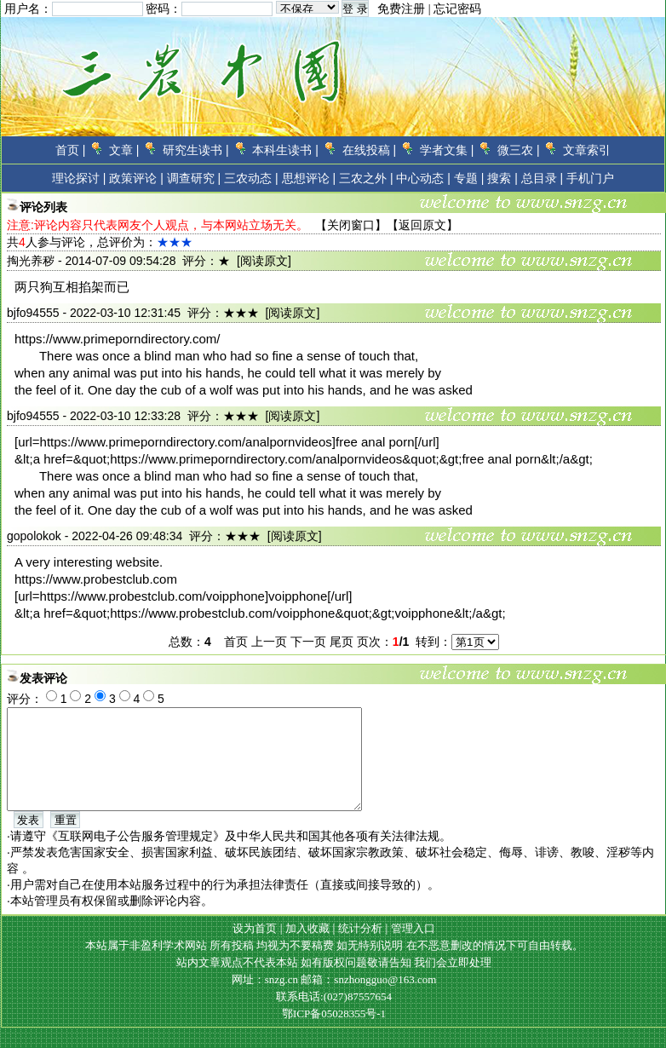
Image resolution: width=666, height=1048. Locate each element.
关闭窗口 (351, 225)
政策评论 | (136, 178)
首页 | (70, 150)
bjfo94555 (33, 313)
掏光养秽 (31, 261)
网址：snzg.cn (266, 999)
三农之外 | (366, 178)
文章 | (124, 150)
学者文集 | (447, 150)
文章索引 (587, 150)
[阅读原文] (264, 261)
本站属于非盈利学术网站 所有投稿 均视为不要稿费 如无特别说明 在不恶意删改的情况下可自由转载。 (334, 965)
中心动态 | (423, 178)
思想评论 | (309, 178)
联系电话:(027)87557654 (334, 1017)
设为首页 (255, 948)
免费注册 (401, 9)
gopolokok (34, 536)
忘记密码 (457, 9)
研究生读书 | (196, 150)
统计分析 (360, 948)
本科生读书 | (285, 150)
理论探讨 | (79, 178)
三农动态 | (251, 178)
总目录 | (542, 178)
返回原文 (422, 225)
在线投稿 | (369, 150)
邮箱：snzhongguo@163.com (368, 999)
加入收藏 (307, 948)
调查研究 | (194, 178)
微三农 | (518, 150)
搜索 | (502, 178)
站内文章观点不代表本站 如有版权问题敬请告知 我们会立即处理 (334, 982)
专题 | (469, 178)
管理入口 (413, 948)
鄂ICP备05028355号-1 (334, 1034)
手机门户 (590, 178)
